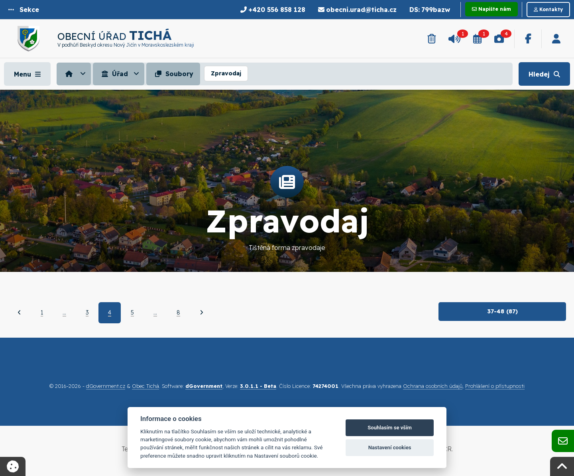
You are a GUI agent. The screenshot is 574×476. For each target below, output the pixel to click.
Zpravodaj (226, 73)
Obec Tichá (145, 386)
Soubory (173, 74)
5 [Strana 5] (132, 312)
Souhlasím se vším (390, 428)
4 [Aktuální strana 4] (109, 312)
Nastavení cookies (389, 447)
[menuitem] (75, 74)
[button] (23, 9)
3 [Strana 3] (87, 312)
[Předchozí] (19, 312)
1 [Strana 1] (42, 312)
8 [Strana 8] (178, 312)
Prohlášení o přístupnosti (495, 386)
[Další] (201, 312)
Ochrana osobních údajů (432, 386)
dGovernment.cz (105, 386)
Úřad (114, 74)
